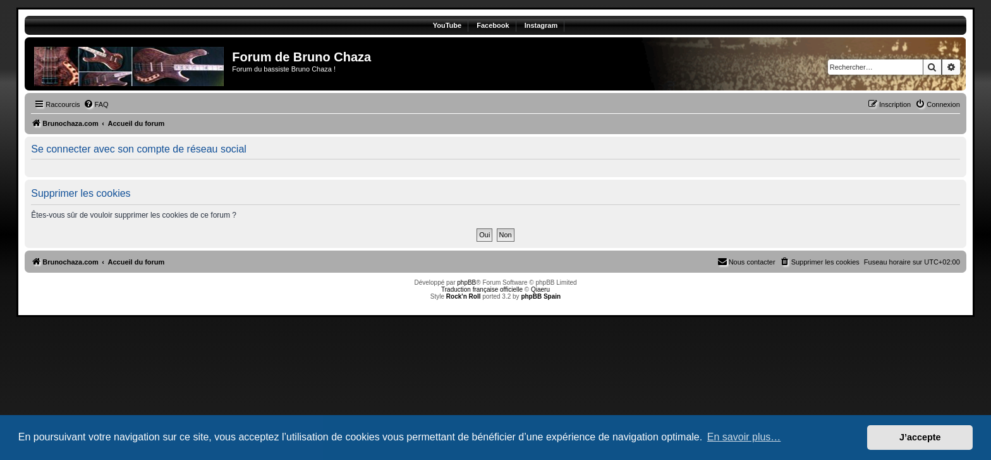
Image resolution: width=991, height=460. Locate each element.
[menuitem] (96, 104)
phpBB (466, 282)
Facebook (493, 25)
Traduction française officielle (482, 289)
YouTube (447, 25)
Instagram (541, 25)
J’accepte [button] (920, 437)
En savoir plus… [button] (744, 437)
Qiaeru (540, 289)
